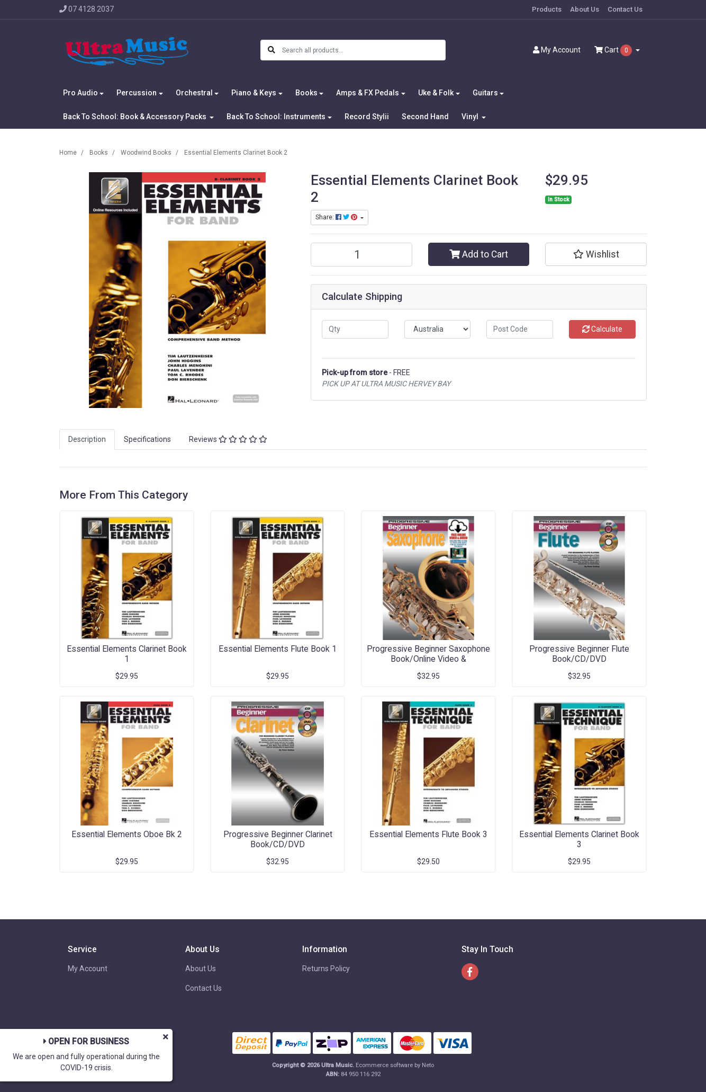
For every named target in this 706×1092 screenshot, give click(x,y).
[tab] (87, 439)
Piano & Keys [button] (253, 92)
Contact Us (625, 9)
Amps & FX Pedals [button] (367, 92)
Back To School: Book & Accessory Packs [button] (135, 116)
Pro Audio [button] (80, 92)
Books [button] (306, 92)
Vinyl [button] (470, 116)
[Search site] (271, 50)
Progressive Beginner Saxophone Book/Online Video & (428, 654)
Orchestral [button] (194, 92)
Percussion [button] (136, 92)
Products (547, 9)
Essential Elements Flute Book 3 (428, 834)
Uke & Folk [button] (436, 92)
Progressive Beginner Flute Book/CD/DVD (579, 654)
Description (87, 439)
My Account (87, 968)
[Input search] (363, 50)
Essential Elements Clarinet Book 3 (579, 839)
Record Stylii (367, 116)
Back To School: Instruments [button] (276, 116)
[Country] (437, 329)
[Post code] (519, 329)
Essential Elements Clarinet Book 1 (127, 654)
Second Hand (425, 116)
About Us (584, 9)
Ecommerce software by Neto (395, 1065)
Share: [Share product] (337, 217)
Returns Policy (326, 968)
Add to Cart (478, 254)
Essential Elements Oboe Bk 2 (126, 834)
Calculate (602, 329)
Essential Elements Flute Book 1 (278, 649)
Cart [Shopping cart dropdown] (613, 50)
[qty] (355, 329)
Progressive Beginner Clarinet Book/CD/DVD (277, 839)
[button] (596, 254)
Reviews (228, 439)
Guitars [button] (485, 92)
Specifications (147, 439)
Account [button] (557, 50)
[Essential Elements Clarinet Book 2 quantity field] (361, 255)
